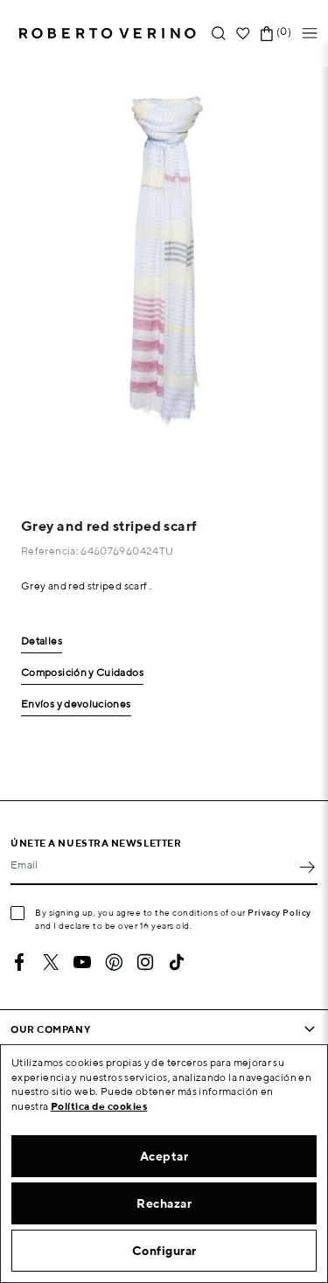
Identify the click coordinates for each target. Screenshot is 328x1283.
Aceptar (164, 1156)
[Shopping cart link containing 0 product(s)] (267, 33)
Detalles (41, 641)
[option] (164, 275)
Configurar (164, 1251)
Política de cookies (99, 1105)
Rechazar (164, 1203)
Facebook (19, 962)
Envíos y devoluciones (76, 704)
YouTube (82, 962)
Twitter (50, 962)
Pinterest (113, 962)
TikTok (176, 962)
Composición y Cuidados (82, 673)
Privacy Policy (279, 912)
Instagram (145, 962)
